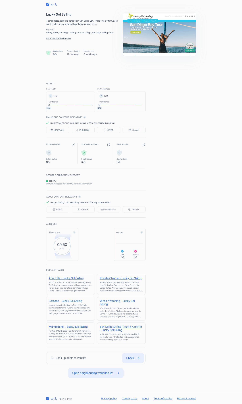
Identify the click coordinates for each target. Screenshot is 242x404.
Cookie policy (129, 398)
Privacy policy (109, 398)
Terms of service (163, 398)
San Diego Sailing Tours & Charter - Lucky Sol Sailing (121, 328)
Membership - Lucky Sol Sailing (68, 326)
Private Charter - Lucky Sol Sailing (121, 278)
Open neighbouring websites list (96, 373)
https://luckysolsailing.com (58, 38)
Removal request (186, 398)
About (145, 398)
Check (133, 358)
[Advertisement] (121, 69)
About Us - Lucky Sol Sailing (66, 278)
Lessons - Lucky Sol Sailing (65, 300)
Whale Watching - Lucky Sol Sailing (117, 302)
